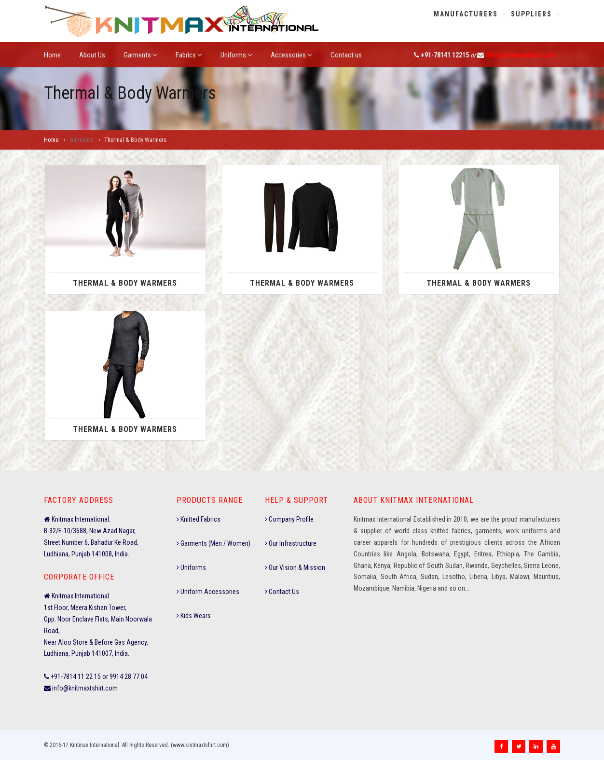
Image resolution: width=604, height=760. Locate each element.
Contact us (346, 55)
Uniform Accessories (208, 591)
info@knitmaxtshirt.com (520, 55)
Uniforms (236, 55)
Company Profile (289, 519)
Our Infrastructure (290, 543)
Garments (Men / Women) (213, 543)
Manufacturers (466, 14)
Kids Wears (194, 616)
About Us (92, 55)
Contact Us (282, 591)
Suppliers (531, 14)
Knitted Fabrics (198, 519)
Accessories (291, 55)
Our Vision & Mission (295, 567)
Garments (140, 55)
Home (52, 55)
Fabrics (189, 55)
